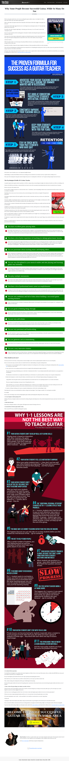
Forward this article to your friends (36, 748)
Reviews (41, 759)
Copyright (37, 759)
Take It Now (56, 38)
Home (45, 2)
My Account (65, 2)
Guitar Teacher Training (50, 2)
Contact (20, 759)
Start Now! (34, 722)
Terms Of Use (33, 759)
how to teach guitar (25, 740)
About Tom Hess (24, 759)
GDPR (49, 759)
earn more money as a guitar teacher (24, 52)
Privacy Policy (45, 759)
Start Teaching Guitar (59, 2)
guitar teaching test (35, 704)
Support (29, 759)
